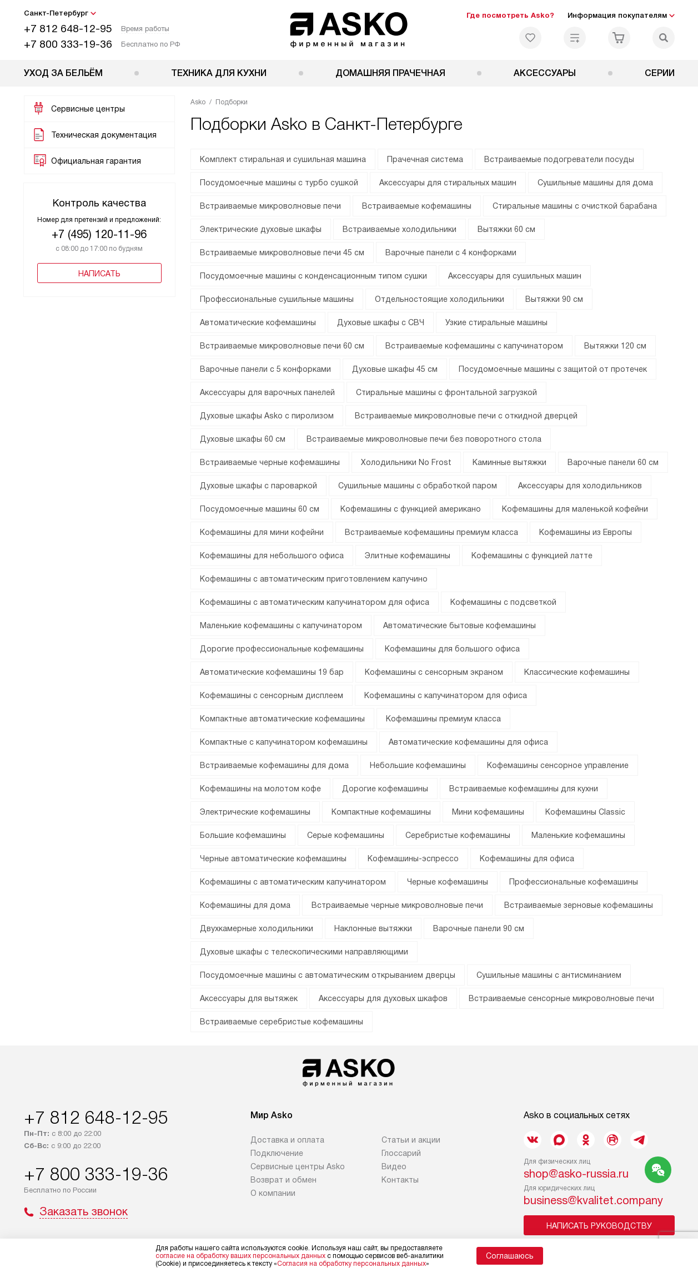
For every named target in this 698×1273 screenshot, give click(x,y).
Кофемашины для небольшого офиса (272, 555)
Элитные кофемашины (407, 555)
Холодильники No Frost (406, 462)
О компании (272, 1193)
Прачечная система (425, 159)
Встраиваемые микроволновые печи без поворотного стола (424, 439)
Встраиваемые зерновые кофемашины (578, 905)
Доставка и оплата (287, 1139)
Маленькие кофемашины (578, 835)
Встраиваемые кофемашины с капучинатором (474, 345)
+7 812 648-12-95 (68, 28)
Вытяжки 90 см (554, 299)
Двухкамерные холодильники (256, 928)
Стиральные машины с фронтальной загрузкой (446, 392)
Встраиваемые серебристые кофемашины (281, 1021)
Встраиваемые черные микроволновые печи (397, 905)
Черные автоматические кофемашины (273, 858)
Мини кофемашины (488, 811)
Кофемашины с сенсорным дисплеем (271, 695)
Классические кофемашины (577, 672)
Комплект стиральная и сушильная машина (283, 159)
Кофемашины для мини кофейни (262, 532)
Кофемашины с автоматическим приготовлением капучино (314, 578)
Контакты (400, 1179)
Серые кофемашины (345, 835)
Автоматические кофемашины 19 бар (272, 672)
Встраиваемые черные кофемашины (270, 462)
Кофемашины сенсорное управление (558, 765)
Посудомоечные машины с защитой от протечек (553, 369)
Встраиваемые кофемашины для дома (274, 765)
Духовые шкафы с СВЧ (380, 322)
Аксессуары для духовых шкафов (383, 998)
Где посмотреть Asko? (510, 15)
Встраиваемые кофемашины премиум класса (431, 532)
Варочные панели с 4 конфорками (450, 252)
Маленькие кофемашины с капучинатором (281, 625)
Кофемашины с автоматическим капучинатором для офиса (314, 602)
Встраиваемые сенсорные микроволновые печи (561, 998)
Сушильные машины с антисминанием (548, 975)
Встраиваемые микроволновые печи (270, 205)
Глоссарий (401, 1153)
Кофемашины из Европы (585, 532)
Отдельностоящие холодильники (439, 299)
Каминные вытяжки (509, 462)
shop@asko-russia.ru (576, 1174)
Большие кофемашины (243, 835)
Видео (393, 1166)
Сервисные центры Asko (297, 1166)
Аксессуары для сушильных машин (514, 275)
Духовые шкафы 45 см (395, 369)
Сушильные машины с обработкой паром (417, 485)
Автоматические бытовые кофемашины (459, 625)
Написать (99, 273)
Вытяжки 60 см (506, 229)
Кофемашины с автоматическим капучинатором (293, 881)
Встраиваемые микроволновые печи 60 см (282, 345)
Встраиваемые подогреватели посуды (559, 159)
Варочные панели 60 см (613, 462)
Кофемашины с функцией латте (531, 555)
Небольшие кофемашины (418, 765)
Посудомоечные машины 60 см (259, 508)
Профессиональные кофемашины (573, 881)
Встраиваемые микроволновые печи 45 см (282, 252)
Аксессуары (545, 73)
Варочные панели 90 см (478, 928)
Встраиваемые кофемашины (416, 205)
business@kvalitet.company (593, 1200)
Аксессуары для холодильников (580, 485)
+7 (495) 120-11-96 (99, 234)
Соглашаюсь (510, 1255)
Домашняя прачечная (390, 73)
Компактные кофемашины (381, 811)
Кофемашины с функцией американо (410, 508)
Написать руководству (599, 1225)
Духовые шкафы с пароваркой (258, 485)
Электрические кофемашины (255, 811)
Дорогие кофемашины (385, 788)
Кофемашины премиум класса (443, 718)
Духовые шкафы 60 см (242, 439)
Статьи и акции (410, 1139)
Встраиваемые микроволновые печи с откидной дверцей (466, 415)
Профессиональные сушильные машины (277, 299)
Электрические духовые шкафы (261, 229)
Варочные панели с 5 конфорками (265, 369)
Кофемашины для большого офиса (452, 648)
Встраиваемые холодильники (399, 229)
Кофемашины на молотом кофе (260, 788)
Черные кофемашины (447, 881)
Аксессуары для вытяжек (249, 998)
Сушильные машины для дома (595, 182)
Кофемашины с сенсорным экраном (434, 672)
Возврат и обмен (283, 1179)
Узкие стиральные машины (496, 322)
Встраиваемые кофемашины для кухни (523, 788)
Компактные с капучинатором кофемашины (284, 741)
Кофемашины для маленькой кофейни (575, 508)
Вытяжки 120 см (615, 345)
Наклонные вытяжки (373, 928)
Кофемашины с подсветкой (503, 602)
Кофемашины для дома (245, 905)
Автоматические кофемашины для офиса (468, 741)
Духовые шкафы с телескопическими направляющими (304, 951)
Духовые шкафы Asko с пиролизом (267, 415)
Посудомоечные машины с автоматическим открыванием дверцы (327, 975)
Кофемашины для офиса (527, 858)
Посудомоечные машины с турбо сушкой (279, 182)
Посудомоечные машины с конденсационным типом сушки (313, 275)
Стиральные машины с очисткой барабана (575, 205)
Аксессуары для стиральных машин (447, 182)
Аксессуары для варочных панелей (267, 392)
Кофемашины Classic (585, 811)
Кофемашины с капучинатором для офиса (445, 695)
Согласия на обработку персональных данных (351, 1263)
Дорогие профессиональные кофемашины (282, 648)
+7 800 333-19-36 (68, 44)
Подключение (276, 1153)
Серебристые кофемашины (457, 835)
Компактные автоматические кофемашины (282, 718)
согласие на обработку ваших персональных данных (240, 1256)
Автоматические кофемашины (258, 322)
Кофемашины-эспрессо (413, 858)
